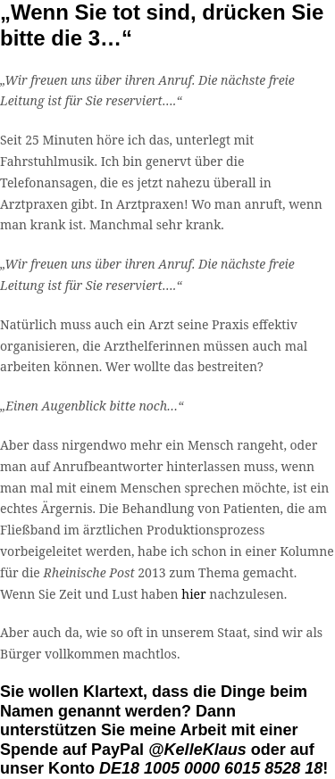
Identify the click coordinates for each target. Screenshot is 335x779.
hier (193, 593)
